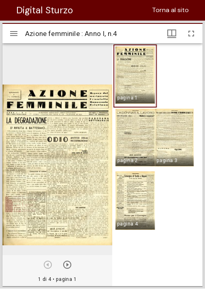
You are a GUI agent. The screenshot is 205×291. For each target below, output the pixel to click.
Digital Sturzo (44, 10)
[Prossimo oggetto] (67, 264)
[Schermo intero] (191, 33)
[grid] (157, 164)
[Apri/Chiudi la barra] (13, 33)
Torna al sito (170, 10)
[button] (135, 75)
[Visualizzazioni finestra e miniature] (172, 33)
